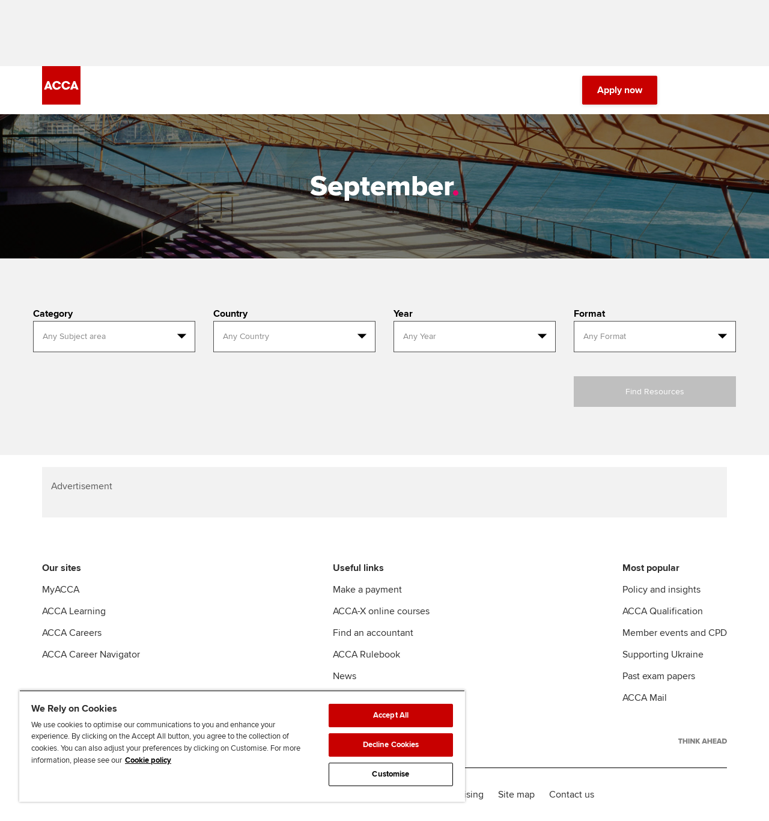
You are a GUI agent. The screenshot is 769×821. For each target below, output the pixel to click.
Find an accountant (373, 633)
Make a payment (367, 590)
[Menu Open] (719, 90)
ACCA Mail (644, 698)
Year (403, 314)
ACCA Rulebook (366, 655)
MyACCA (60, 590)
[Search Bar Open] (686, 90)
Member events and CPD (674, 633)
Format (589, 314)
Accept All (391, 715)
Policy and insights (661, 590)
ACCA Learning (74, 611)
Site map (516, 795)
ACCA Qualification (662, 611)
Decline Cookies (391, 744)
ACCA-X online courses (381, 611)
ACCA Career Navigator (91, 655)
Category (53, 314)
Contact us (571, 795)
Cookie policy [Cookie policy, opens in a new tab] (148, 760)
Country (230, 314)
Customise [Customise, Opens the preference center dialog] (390, 774)
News (344, 676)
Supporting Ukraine (663, 655)
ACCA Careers (72, 633)
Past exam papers (658, 676)
